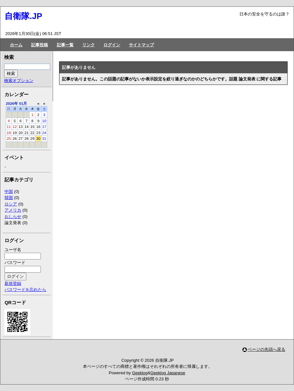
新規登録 (12, 283)
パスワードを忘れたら (25, 289)
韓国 (8, 197)
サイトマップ (141, 44)
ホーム (16, 44)
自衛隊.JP (23, 16)
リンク (88, 44)
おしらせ (12, 216)
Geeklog (139, 372)
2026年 (12, 103)
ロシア (10, 204)
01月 (23, 103)
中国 (8, 191)
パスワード (14, 262)
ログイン (111, 44)
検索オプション (18, 80)
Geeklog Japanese (167, 372)
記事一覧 (65, 44)
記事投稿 (39, 44)
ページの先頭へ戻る (266, 349)
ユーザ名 (12, 249)
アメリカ (12, 210)
